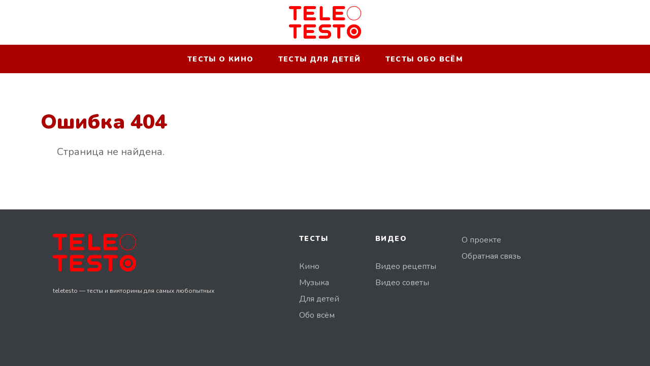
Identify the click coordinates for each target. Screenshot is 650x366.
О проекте (481, 240)
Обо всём (317, 315)
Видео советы (402, 282)
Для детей (319, 298)
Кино (309, 266)
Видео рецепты (405, 266)
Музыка (314, 282)
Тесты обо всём (424, 59)
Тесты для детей (319, 59)
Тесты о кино (220, 59)
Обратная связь (491, 256)
